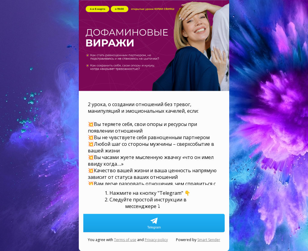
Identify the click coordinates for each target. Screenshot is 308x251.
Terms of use (125, 239)
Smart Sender (208, 239)
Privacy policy (156, 239)
